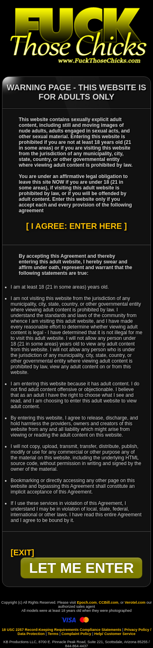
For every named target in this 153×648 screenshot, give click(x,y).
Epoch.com (87, 602)
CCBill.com (108, 602)
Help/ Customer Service (114, 634)
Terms (53, 634)
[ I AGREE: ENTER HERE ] (76, 226)
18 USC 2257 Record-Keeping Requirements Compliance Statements (61, 630)
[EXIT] (22, 552)
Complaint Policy (76, 634)
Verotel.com (135, 602)
